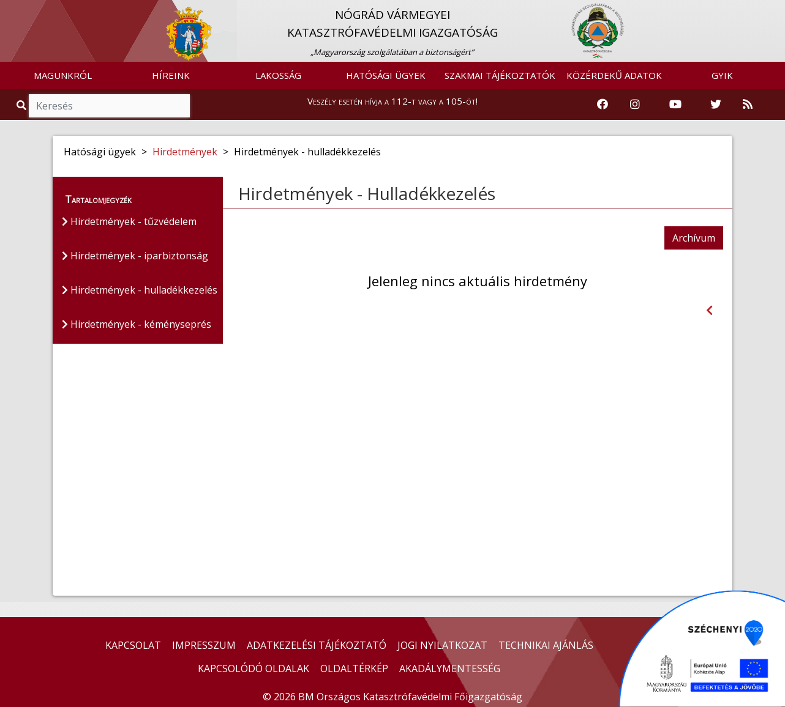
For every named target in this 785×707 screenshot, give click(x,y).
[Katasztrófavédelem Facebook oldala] (602, 105)
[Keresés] (109, 105)
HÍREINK (171, 75)
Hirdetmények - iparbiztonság (135, 255)
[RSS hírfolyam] (748, 105)
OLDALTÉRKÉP (354, 668)
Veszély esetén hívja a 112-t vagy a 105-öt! (392, 101)
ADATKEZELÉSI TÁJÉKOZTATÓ (316, 645)
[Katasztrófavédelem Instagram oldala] (635, 105)
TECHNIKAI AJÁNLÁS (545, 645)
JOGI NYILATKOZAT (442, 645)
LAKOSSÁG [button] (278, 75)
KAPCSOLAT (133, 645)
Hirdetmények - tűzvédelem (129, 221)
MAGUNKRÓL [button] (63, 75)
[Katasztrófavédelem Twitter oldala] (716, 105)
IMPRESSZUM (204, 645)
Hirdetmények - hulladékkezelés (139, 290)
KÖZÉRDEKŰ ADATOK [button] (614, 75)
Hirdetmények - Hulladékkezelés (366, 193)
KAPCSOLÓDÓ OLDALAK (253, 668)
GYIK (722, 75)
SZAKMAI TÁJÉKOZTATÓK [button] (500, 75)
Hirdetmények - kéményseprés (136, 324)
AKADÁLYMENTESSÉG (449, 668)
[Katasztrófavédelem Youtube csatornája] (675, 105)
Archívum (693, 238)
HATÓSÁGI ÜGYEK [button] (386, 75)
